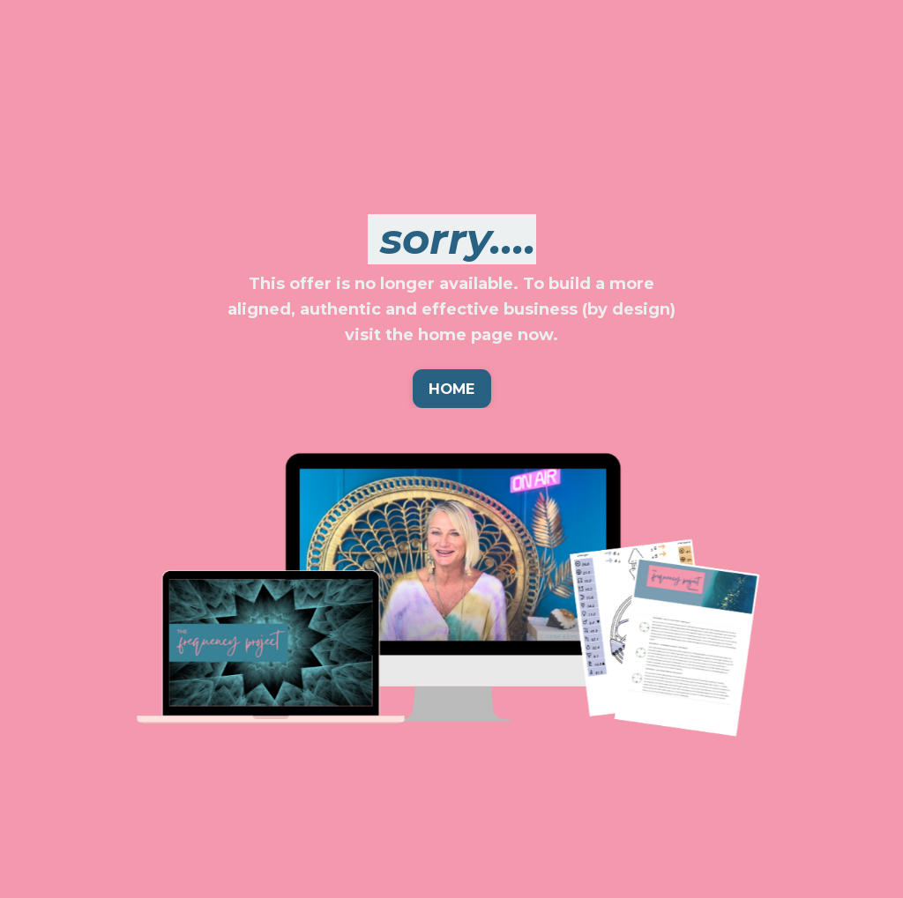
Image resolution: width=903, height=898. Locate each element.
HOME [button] (452, 388)
